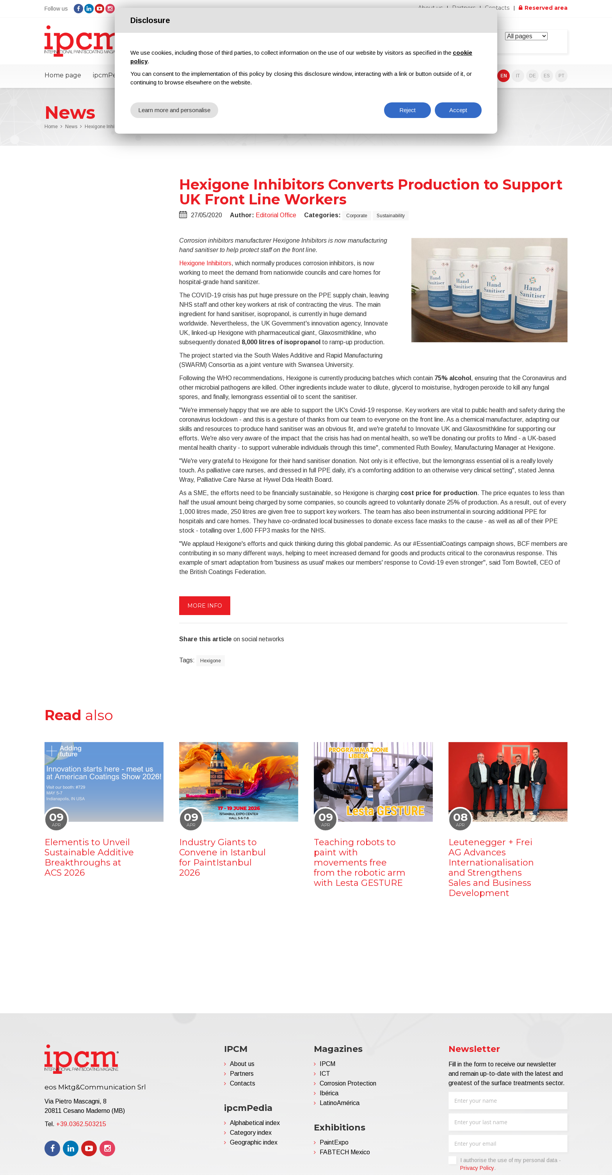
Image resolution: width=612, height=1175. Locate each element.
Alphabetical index (255, 1123)
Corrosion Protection (348, 1083)
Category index (251, 1132)
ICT (325, 1073)
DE (532, 76)
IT (518, 76)
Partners (242, 1073)
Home (51, 126)
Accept (458, 110)
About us (242, 1064)
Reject (407, 110)
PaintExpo (334, 1142)
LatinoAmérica (339, 1103)
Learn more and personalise (174, 110)
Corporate (356, 215)
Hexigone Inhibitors (205, 263)
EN (503, 76)
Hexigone (210, 661)
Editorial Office (276, 215)
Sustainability (391, 215)
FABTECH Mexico (345, 1152)
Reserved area (546, 7)
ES (547, 76)
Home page (62, 75)
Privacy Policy (477, 1168)
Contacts (497, 7)
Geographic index (254, 1142)
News (71, 126)
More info (204, 605)
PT (561, 76)
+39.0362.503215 (81, 1123)
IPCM (327, 1064)
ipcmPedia (109, 75)
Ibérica (329, 1093)
